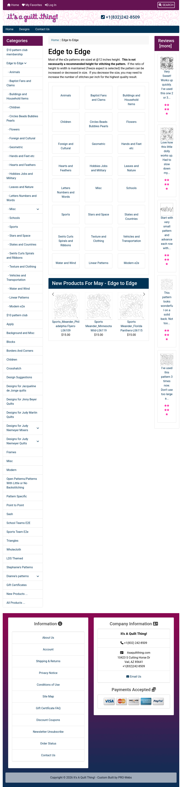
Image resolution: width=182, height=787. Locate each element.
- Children (13, 107)
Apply (10, 324)
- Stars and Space (18, 235)
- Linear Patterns (18, 297)
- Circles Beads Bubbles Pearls (22, 118)
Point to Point (15, 505)
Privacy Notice (48, 673)
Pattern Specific (17, 496)
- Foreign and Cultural (21, 138)
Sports (66, 213)
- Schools (13, 218)
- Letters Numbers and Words (22, 198)
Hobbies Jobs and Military (98, 167)
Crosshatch (14, 368)
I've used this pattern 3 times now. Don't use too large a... (166, 376)
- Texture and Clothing (21, 266)
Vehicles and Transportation (131, 237)
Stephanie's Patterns (20, 567)
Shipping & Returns (48, 661)
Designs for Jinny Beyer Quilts (22, 401)
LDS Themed (15, 558)
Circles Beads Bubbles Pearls (98, 123)
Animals (65, 94)
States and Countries (131, 215)
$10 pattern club (17, 315)
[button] (166, 5)
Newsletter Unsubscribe (48, 731)
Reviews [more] (166, 43)
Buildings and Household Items (131, 98)
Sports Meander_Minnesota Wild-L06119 (98, 326)
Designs (24, 29)
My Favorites (32, 5)
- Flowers (13, 129)
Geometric (98, 143)
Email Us (133, 676)
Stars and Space (98, 213)
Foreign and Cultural (65, 145)
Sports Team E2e (17, 532)
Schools (131, 187)
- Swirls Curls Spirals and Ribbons (20, 255)
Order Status (48, 743)
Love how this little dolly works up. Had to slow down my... (166, 151)
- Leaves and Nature (20, 187)
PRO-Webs (125, 777)
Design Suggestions (19, 377)
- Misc (23, 209)
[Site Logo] (32, 18)
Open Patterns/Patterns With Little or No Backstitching (22, 483)
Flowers (131, 121)
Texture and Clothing (98, 237)
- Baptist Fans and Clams (19, 83)
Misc (10, 461)
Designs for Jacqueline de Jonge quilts (21, 388)
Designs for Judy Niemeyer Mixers (23, 428)
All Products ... (16, 602)
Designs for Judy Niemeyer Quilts (23, 441)
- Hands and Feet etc (20, 156)
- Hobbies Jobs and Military (20, 176)
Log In (50, 5)
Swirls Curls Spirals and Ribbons (65, 239)
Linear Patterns (98, 262)
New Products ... (17, 594)
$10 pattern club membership (17, 52)
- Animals (13, 72)
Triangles (12, 540)
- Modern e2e (16, 306)
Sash (10, 514)
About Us (48, 637)
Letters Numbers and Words (65, 191)
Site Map (48, 696)
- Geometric (15, 147)
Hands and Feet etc (131, 145)
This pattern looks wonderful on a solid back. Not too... (166, 301)
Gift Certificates (17, 585)
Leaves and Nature (131, 167)
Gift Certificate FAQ (48, 708)
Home (13, 5)
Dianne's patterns (23, 576)
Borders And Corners (20, 350)
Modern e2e (131, 262)
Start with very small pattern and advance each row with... (166, 226)
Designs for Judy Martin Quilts (22, 415)
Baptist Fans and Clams (99, 96)
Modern (11, 470)
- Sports (12, 227)
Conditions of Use (48, 684)
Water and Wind (66, 262)
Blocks (11, 342)
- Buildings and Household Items (17, 96)
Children (12, 359)
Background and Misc (20, 333)
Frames (11, 452)
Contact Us (42, 29)
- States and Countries (21, 244)
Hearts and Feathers (66, 167)
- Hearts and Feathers (21, 165)
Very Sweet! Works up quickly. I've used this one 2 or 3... (166, 78)
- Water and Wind (18, 288)
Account (48, 649)
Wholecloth (14, 549)
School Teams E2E (18, 523)
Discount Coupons (48, 720)
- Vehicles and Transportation (16, 278)
